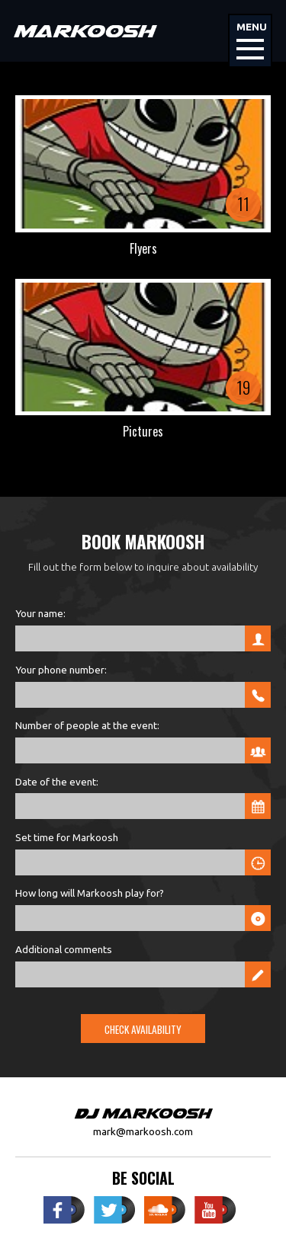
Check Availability (143, 1029)
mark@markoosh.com (143, 1131)
